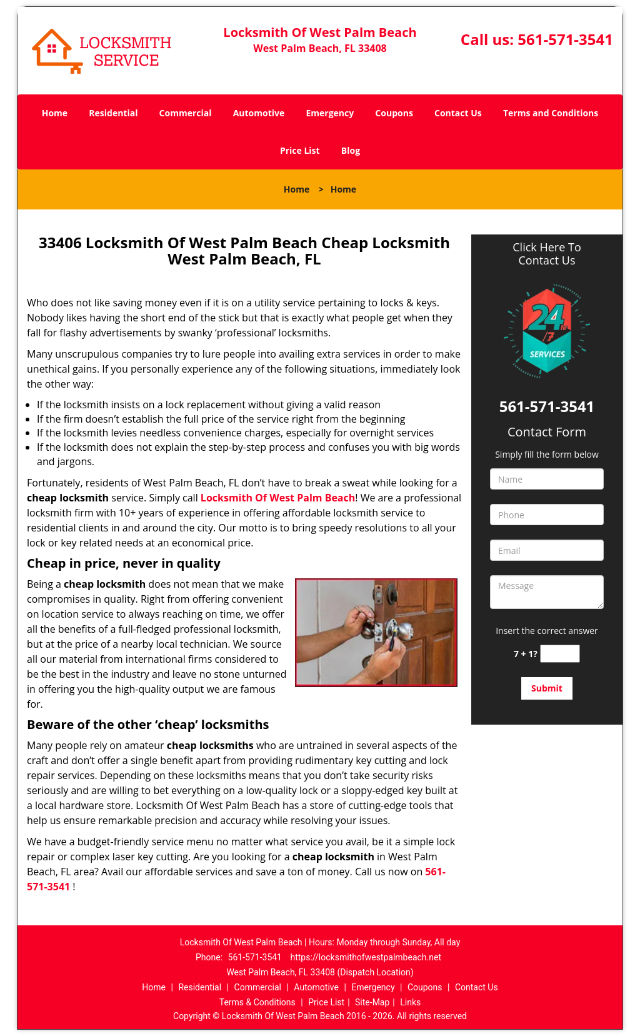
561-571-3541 (565, 39)
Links (410, 1002)
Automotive (259, 113)
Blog (350, 150)
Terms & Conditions (257, 1002)
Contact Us (458, 113)
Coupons (393, 113)
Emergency (330, 113)
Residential (113, 113)
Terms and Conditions (550, 113)
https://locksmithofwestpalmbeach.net (365, 957)
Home (55, 113)
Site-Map (372, 1002)
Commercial (185, 113)
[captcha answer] (560, 654)
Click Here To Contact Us (546, 254)
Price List (300, 150)
